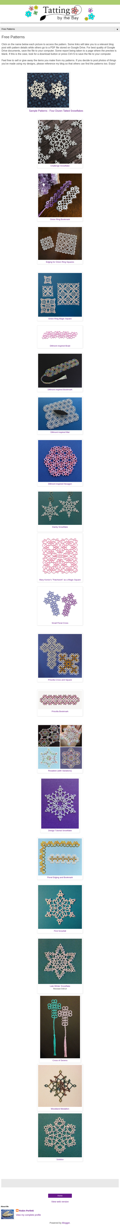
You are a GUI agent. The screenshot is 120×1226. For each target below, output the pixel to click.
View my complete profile (28, 1215)
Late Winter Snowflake (60, 986)
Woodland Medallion (60, 1109)
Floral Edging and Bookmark (60, 877)
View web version (60, 1201)
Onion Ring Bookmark (60, 219)
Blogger (66, 1223)
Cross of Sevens (59, 1060)
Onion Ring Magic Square (60, 318)
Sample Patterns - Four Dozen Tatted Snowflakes (56, 110)
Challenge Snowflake (60, 166)
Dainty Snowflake (60, 527)
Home (60, 1196)
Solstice (60, 1159)
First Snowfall (60, 931)
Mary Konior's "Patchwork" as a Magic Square (60, 580)
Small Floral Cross (60, 623)
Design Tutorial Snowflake (60, 830)
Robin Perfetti (26, 1210)
